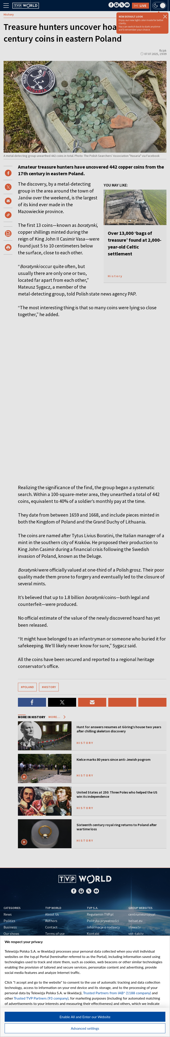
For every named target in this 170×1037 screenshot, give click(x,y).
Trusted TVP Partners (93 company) (41, 998)
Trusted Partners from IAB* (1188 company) (117, 993)
